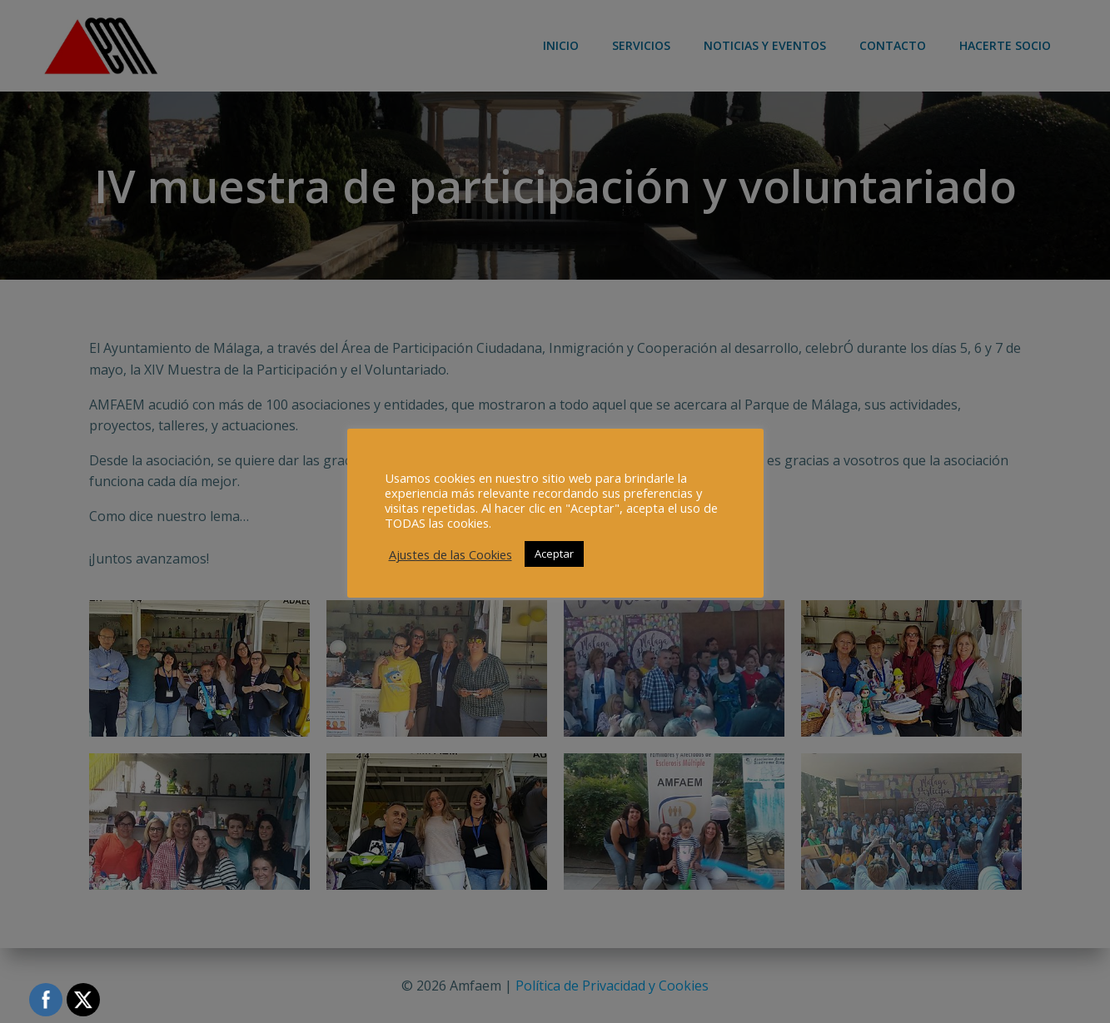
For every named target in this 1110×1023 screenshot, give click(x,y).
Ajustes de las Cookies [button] (450, 554)
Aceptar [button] (554, 553)
